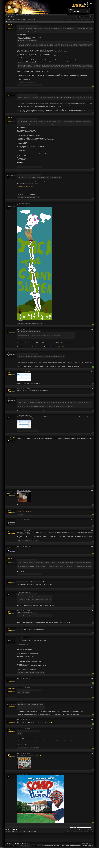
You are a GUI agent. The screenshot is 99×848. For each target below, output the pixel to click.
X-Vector (9, 510)
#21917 (92, 546)
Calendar (39, 14)
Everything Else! (11, 16)
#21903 (92, 116)
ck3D (9, 729)
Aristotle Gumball (11, 437)
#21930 (92, 774)
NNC (9, 679)
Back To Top (29, 843)
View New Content (88, 16)
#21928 (92, 728)
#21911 (92, 415)
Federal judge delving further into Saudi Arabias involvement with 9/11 (31, 520)
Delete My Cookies (17, 843)
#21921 (92, 610)
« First (13, 19)
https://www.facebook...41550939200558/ (25, 186)
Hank (9, 592)
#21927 (92, 719)
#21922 (92, 627)
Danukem (10, 352)
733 (29, 19)
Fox (9, 547)
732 (26, 19)
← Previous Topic (77, 829)
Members (33, 14)
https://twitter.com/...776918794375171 (24, 511)
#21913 (92, 490)
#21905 (92, 203)
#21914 (92, 509)
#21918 (92, 557)
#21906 (92, 329)
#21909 (92, 388)
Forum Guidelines (79, 16)
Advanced (90, 15)
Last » (35, 19)
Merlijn (9, 330)
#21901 (92, 23)
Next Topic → (91, 829)
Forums (27, 14)
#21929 (92, 753)
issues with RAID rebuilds (78, 416)
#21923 (92, 637)
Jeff (9, 372)
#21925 (92, 687)
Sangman (10, 389)
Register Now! (76, 11)
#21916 (92, 530)
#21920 (92, 592)
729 (18, 19)
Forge (9, 173)
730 (21, 19)
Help (86, 11)
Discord (22, 14)
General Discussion (21, 16)
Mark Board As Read (10, 843)
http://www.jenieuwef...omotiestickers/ (24, 191)
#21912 (92, 436)
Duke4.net (8, 14)
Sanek (9, 580)
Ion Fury (84, 845)
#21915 (92, 519)
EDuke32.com (15, 14)
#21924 (92, 678)
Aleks (9, 93)
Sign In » (72, 9)
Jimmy (9, 398)
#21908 (92, 371)
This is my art (19, 204)
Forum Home (24, 843)
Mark (9, 531)
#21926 (92, 702)
